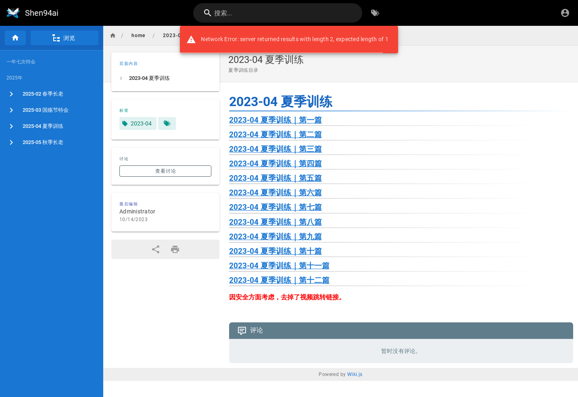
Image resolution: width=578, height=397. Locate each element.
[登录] (565, 13)
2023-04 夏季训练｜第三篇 (275, 149)
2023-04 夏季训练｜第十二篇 (279, 280)
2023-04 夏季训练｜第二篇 (275, 134)
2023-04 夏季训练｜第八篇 (275, 222)
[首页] (15, 38)
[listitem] (165, 78)
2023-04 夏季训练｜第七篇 (275, 207)
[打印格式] (175, 249)
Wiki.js (355, 374)
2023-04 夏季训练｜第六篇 (275, 192)
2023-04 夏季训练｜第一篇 (275, 120)
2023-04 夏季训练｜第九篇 (275, 236)
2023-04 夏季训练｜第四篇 (275, 163)
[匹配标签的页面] (167, 123)
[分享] (155, 249)
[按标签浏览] (375, 13)
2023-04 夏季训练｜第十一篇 (279, 265)
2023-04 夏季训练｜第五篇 (275, 178)
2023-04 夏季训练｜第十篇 (275, 251)
